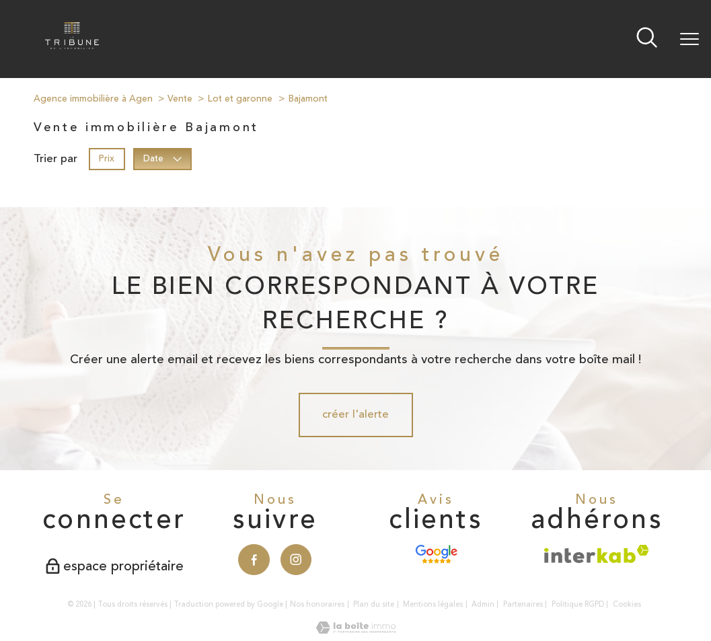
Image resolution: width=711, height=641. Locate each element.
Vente (179, 98)
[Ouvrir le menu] (689, 39)
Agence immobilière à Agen (93, 98)
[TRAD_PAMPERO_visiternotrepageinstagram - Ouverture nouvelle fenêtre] (295, 559)
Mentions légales (433, 604)
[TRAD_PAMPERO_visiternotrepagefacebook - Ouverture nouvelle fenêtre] (254, 559)
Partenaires (523, 604)
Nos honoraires (317, 604)
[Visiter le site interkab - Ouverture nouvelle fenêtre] (596, 554)
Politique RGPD (578, 604)
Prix (106, 158)
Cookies (627, 605)
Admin (483, 604)
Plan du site (373, 604)
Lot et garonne (239, 98)
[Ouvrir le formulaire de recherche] (647, 39)
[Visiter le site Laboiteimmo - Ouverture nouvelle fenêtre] (356, 630)
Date (163, 158)
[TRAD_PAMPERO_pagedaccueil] (72, 45)
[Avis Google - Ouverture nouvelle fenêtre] (436, 554)
